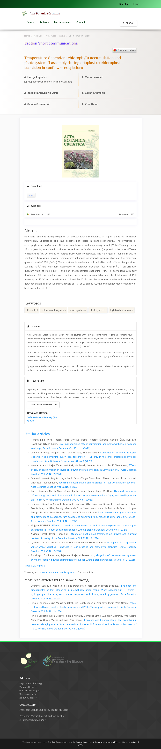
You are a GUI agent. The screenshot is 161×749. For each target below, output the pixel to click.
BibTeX (30, 421)
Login (136, 4)
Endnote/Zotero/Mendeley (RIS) (42, 417)
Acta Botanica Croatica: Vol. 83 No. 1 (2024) (103, 529)
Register (123, 4)
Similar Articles (37, 434)
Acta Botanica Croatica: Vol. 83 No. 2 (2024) (75, 538)
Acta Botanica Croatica (45, 13)
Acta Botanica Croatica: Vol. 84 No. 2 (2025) (68, 461)
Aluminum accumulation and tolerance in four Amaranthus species (97, 482)
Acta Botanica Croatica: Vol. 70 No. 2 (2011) (61, 628)
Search (128, 23)
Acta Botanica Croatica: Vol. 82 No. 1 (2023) (69, 499)
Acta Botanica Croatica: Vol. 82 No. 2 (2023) (54, 487)
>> (45, 566)
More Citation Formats (43, 404)
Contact (80, 22)
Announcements (63, 22)
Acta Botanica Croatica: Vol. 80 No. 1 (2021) (66, 448)
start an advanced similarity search (58, 572)
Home (27, 36)
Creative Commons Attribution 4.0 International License (98, 742)
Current (31, 22)
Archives (44, 22)
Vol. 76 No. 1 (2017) (55, 36)
